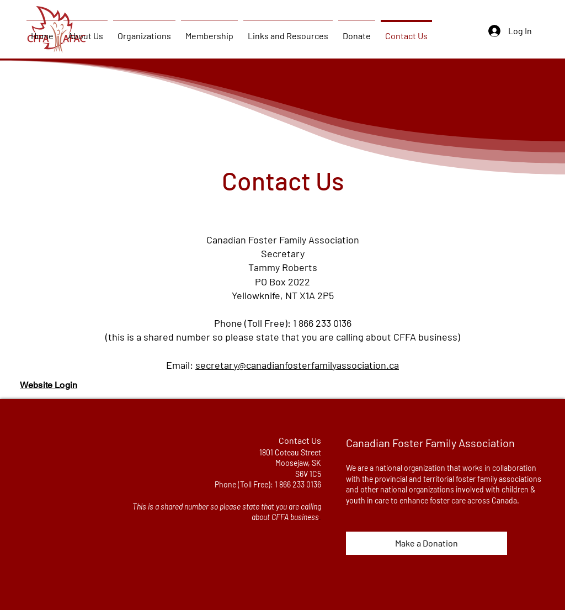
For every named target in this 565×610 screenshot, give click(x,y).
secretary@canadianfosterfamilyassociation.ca (297, 365)
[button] (85, 31)
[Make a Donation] (426, 543)
